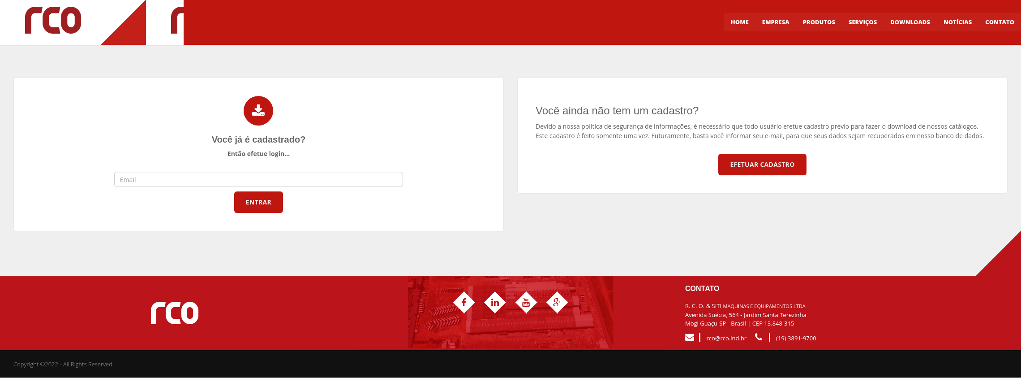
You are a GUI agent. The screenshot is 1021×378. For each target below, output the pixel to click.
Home (740, 22)
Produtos (819, 22)
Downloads (910, 22)
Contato (999, 22)
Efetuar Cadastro (762, 164)
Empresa (775, 22)
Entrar (258, 202)
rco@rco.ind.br (726, 339)
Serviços (863, 22)
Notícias (958, 22)
